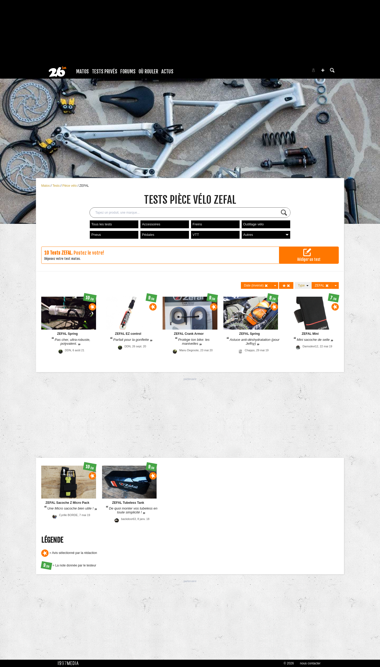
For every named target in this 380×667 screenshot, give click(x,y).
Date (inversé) (256, 286)
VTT (196, 235)
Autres (266, 235)
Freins (197, 224)
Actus (167, 71)
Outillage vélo (253, 224)
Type (303, 285)
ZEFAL (84, 186)
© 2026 (289, 663)
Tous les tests (101, 224)
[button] (323, 70)
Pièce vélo (70, 186)
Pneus (96, 235)
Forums (127, 71)
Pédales (148, 235)
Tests (56, 186)
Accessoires (151, 224)
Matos (82, 71)
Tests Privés (104, 71)
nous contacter (310, 663)
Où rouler (148, 71)
